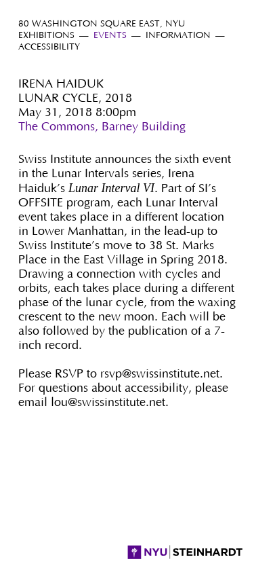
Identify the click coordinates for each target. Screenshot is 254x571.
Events (110, 36)
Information (178, 36)
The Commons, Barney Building (102, 127)
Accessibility (49, 47)
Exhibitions (46, 36)
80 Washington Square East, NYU (102, 24)
